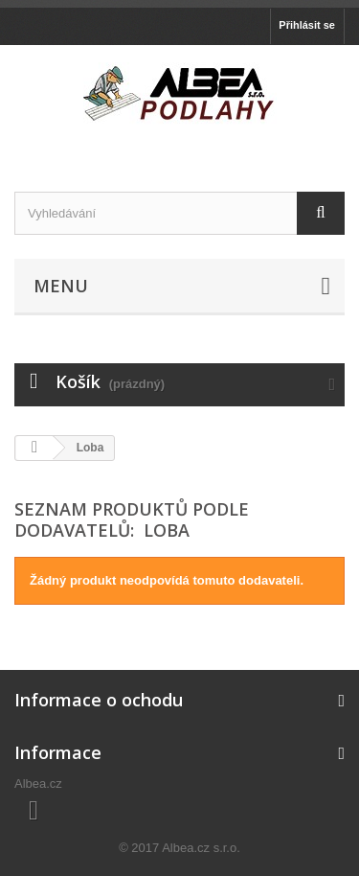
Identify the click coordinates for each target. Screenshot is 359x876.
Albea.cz (38, 783)
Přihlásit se (307, 25)
